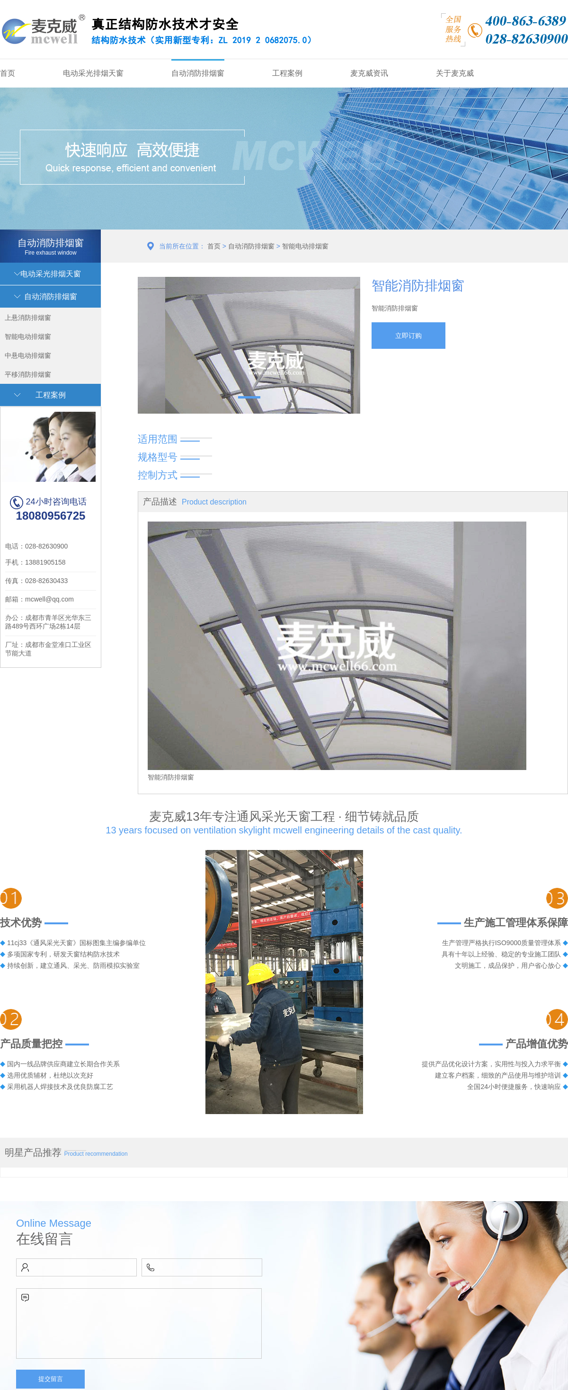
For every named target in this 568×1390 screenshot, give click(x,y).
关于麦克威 (455, 73)
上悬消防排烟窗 (28, 317)
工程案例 (287, 73)
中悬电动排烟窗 (28, 355)
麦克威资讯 (369, 73)
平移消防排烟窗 (28, 374)
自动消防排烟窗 (197, 73)
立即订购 (408, 335)
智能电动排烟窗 (305, 246)
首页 (7, 73)
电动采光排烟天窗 (93, 73)
